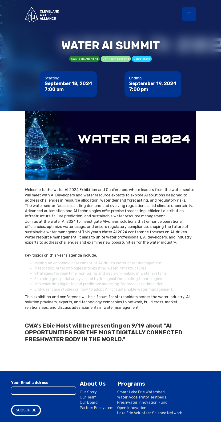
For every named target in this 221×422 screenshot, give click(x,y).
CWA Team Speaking (116, 58)
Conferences (142, 58)
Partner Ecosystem (96, 408)
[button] (189, 14)
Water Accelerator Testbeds (141, 397)
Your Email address (29, 382)
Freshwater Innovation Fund (142, 402)
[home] (42, 14)
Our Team (88, 397)
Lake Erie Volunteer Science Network (149, 413)
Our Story (88, 392)
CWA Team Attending (84, 58)
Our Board (89, 402)
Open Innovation (131, 408)
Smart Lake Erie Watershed (141, 392)
